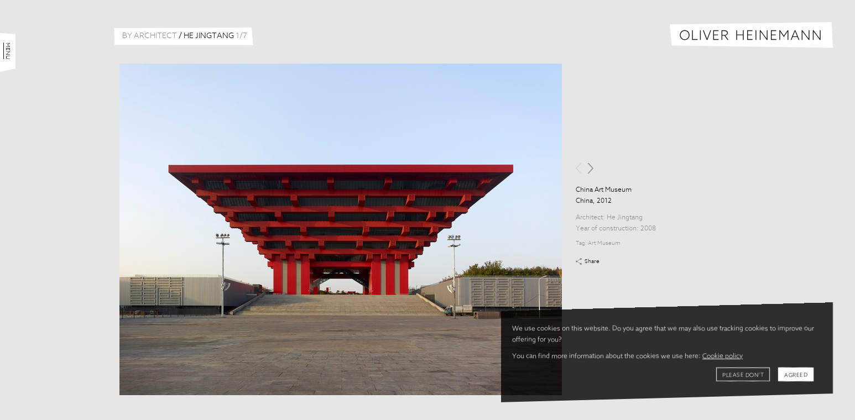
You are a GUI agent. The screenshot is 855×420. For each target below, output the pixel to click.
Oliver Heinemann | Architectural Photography (751, 35)
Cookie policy (722, 356)
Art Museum (604, 243)
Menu (8, 51)
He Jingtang (625, 217)
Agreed (795, 375)
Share (592, 261)
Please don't (743, 375)
